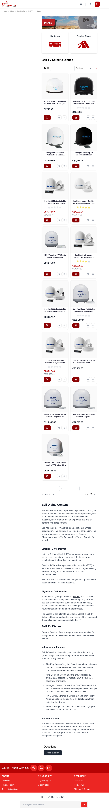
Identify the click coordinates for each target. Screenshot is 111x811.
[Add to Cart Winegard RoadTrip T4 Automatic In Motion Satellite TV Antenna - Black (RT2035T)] (75, 166)
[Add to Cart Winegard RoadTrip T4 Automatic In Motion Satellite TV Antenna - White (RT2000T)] (47, 166)
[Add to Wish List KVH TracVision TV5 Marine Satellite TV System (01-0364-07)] (88, 325)
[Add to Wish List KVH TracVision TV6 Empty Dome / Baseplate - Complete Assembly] (88, 428)
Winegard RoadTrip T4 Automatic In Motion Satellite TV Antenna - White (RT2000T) (55, 154)
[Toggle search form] (81, 4)
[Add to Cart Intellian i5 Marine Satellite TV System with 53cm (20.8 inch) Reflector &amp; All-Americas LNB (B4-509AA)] (47, 325)
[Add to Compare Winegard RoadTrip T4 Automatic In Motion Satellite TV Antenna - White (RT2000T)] (64, 166)
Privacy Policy (8, 785)
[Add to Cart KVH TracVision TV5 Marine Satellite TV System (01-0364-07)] (75, 325)
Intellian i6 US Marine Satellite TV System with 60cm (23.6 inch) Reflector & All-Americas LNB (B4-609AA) (55, 361)
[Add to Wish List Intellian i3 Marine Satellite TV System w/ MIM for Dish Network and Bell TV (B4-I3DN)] (88, 220)
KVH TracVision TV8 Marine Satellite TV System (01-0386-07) (55, 464)
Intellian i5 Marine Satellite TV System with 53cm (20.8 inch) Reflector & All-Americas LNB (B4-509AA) (55, 310)
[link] (62, 488)
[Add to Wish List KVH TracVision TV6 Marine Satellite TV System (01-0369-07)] (59, 428)
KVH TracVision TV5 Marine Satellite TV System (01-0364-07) (84, 310)
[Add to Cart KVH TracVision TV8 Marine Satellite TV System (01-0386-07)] (47, 476)
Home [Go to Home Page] (5, 11)
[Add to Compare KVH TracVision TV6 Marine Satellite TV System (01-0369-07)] (64, 428)
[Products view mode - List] (48, 68)
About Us (6, 781)
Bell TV (30, 11)
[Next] (77, 488)
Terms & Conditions (10, 789)
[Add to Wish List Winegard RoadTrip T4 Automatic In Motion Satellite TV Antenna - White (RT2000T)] (59, 166)
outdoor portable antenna (58, 667)
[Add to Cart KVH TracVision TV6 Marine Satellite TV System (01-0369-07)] (47, 427)
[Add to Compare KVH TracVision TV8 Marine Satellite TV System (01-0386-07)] (64, 476)
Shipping (77, 789)
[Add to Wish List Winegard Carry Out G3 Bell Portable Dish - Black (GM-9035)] (88, 117)
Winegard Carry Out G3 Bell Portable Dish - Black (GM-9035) (84, 102)
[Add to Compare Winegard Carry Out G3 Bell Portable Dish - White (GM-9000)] (64, 117)
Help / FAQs (79, 785)
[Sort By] (83, 68)
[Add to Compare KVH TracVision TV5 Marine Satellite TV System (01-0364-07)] (93, 325)
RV (89, 678)
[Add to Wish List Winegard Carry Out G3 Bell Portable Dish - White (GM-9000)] (59, 117)
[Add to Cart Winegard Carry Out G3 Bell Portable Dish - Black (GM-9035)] (75, 117)
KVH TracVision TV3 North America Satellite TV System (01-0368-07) (55, 256)
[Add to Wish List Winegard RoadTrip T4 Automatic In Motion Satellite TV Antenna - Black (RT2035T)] (88, 166)
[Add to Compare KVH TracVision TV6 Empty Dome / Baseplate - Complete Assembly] (93, 428)
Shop (12, 11)
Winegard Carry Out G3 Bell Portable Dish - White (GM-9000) (55, 102)
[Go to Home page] (9, 4)
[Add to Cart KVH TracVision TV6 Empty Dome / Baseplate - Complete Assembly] (75, 427)
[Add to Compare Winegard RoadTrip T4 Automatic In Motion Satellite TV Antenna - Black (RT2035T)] (93, 166)
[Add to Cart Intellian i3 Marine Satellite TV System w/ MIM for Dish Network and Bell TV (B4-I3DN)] (75, 220)
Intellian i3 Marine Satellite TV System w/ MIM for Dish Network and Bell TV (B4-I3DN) (84, 202)
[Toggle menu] (104, 4)
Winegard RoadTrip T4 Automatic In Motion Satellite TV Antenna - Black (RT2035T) (84, 154)
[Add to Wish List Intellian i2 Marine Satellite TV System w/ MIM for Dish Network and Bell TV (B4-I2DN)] (59, 220)
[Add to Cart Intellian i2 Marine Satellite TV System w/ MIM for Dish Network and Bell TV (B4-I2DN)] (47, 220)
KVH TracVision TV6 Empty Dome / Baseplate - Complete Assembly (84, 415)
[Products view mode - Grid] (44, 68)
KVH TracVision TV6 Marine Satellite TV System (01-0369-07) (55, 415)
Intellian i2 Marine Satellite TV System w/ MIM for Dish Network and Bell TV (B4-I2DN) (55, 202)
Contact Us (78, 781)
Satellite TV (21, 11)
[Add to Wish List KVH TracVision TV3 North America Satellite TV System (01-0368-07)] (59, 274)
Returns (87, 789)
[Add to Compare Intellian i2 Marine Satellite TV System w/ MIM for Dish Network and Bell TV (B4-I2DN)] (64, 220)
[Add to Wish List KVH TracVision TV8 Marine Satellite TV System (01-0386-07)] (59, 476)
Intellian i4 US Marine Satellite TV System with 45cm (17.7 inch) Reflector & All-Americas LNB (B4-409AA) (83, 256)
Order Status (43, 785)
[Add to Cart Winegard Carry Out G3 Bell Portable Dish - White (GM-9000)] (47, 117)
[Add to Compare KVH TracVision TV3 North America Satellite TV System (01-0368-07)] (64, 274)
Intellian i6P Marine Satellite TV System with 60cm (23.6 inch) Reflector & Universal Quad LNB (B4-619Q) (84, 361)
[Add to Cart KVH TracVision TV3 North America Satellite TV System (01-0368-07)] (47, 274)
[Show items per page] (93, 494)
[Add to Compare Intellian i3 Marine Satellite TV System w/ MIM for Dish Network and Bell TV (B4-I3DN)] (93, 220)
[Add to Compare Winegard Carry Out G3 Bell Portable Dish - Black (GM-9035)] (93, 117)
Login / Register (44, 781)
